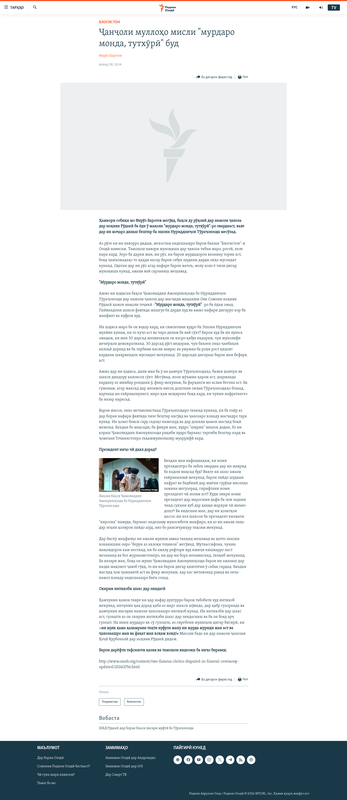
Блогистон (109, 22)
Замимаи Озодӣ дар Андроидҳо (130, 758)
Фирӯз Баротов (110, 56)
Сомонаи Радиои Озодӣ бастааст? (63, 766)
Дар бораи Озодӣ (50, 758)
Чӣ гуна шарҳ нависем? (56, 775)
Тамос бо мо (46, 783)
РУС (295, 7)
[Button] (214, 77)
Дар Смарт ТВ (116, 775)
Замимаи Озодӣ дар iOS (124, 766)
